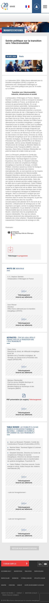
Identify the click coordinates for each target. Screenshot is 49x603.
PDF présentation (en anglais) (24, 399)
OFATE (12, 6)
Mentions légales (31, 592)
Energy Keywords (7, 592)
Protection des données (10, 594)
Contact (19, 592)
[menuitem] (27, 7)
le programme (18, 256)
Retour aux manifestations (24, 548)
